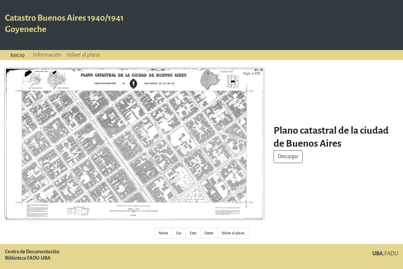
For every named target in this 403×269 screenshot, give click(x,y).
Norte (163, 233)
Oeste (209, 233)
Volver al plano (83, 54)
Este (193, 233)
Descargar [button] (288, 156)
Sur (178, 233)
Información (47, 54)
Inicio (17, 55)
